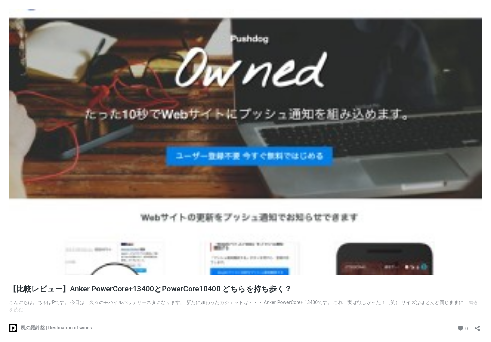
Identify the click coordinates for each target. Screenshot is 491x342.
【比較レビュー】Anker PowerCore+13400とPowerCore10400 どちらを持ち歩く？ (150, 289)
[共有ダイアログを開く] (477, 326)
